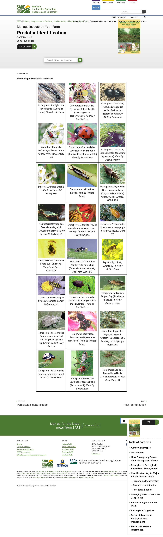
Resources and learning (25, 449)
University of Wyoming (40, 477)
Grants (76, 12)
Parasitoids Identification (146, 480)
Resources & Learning (115, 12)
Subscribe (89, 425)
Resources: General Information (141, 528)
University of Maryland (109, 471)
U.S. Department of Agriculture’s (29, 473)
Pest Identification (142, 489)
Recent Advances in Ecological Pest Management (141, 518)
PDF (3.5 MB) (25, 46)
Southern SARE (67, 452)
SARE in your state (23, 452)
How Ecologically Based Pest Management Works (144, 459)
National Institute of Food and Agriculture (53, 473)
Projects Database (92, 12)
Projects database (23, 447)
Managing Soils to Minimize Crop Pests (145, 496)
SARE (19, 21)
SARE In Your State (137, 12)
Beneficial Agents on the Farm (144, 504)
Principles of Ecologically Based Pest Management (144, 467)
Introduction (137, 452)
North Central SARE (69, 447)
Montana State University (111, 475)
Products (25, 21)
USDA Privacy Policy (67, 477)
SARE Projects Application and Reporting (31, 455)
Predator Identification (144, 485)
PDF (148, 422)
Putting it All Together (142, 510)
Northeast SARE (68, 449)
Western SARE (67, 455)
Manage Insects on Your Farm (41, 21)
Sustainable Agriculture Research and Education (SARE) (53, 471)
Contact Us (96, 453)
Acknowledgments (141, 447)
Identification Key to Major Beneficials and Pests (71, 21)
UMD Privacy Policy (86, 477)
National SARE (67, 444)
